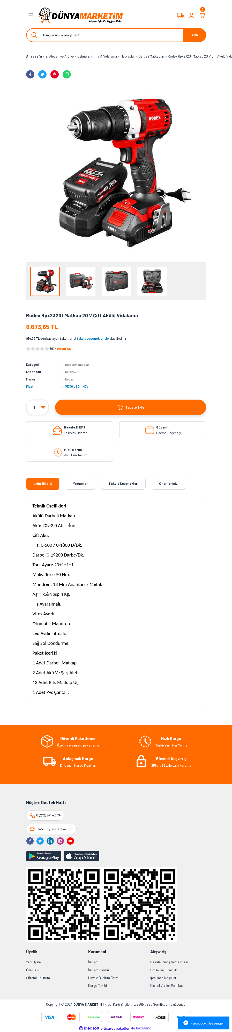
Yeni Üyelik (34, 962)
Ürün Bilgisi (42, 483)
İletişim (93, 962)
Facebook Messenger (203, 1023)
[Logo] (81, 15)
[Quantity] (37, 407)
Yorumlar (80, 483)
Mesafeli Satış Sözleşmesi (169, 962)
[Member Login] (191, 15)
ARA (194, 35)
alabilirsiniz (101, 338)
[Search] (116, 35)
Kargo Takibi (97, 985)
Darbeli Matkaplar (78, 364)
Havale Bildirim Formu (104, 978)
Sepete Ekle (131, 407)
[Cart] (202, 15)
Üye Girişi (33, 970)
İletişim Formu (98, 970)
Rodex (69, 379)
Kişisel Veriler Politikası (167, 985)
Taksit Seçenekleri (123, 483)
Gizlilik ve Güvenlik (163, 970)
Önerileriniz (168, 483)
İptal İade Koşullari (163, 978)
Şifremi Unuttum (38, 978)
